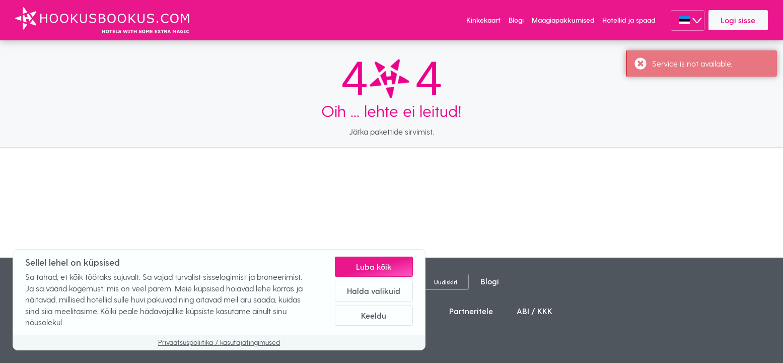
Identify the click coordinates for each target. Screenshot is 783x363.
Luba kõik (374, 266)
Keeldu (373, 315)
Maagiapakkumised (563, 20)
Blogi (516, 20)
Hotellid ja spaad (628, 20)
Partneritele (471, 311)
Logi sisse (738, 20)
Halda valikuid (373, 290)
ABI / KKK (534, 311)
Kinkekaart (483, 20)
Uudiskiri (445, 281)
